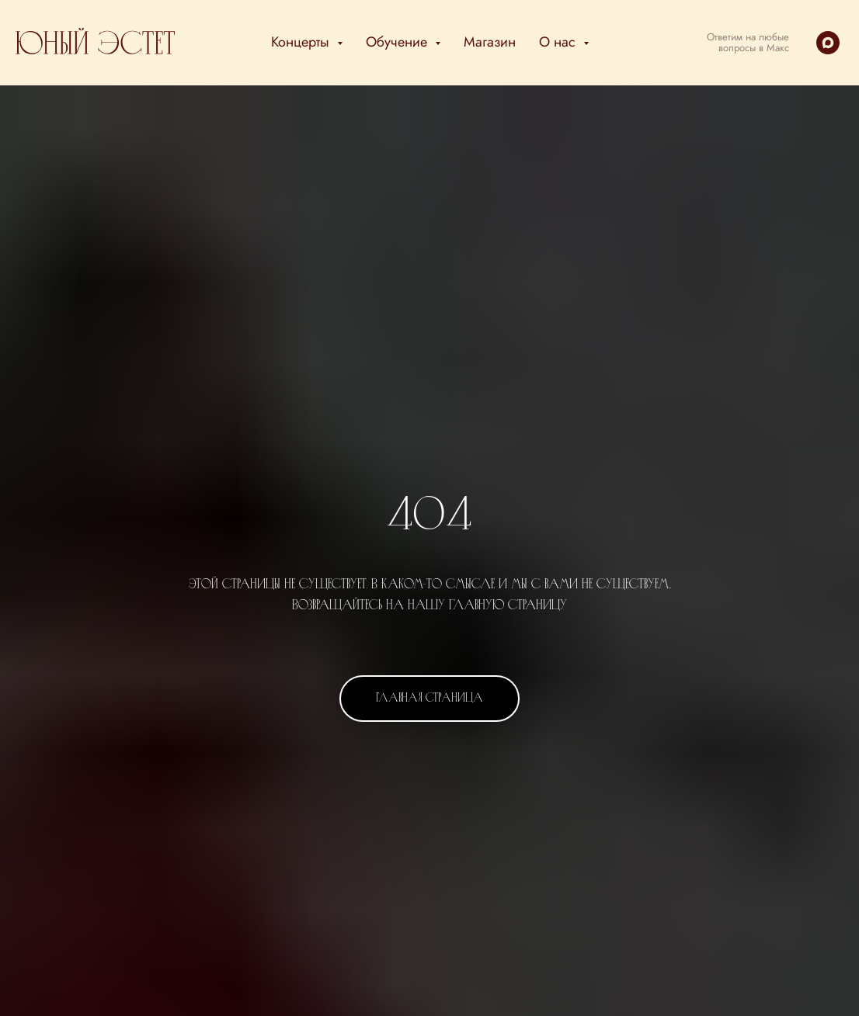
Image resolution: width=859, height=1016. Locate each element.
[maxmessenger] (828, 42)
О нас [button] (559, 42)
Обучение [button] (398, 42)
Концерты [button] (302, 42)
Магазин (490, 42)
